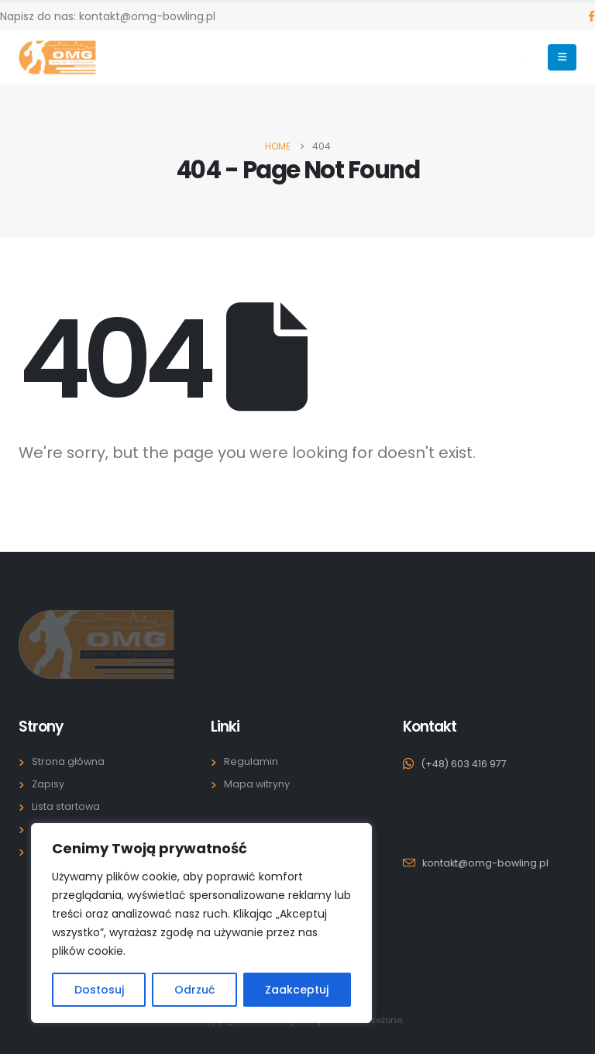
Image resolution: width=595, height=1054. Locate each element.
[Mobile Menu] (562, 57)
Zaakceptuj (296, 989)
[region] (201, 923)
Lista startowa (66, 806)
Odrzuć (194, 989)
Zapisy (48, 783)
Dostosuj (99, 989)
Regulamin (251, 761)
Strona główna (68, 761)
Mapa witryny (257, 783)
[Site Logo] (57, 57)
